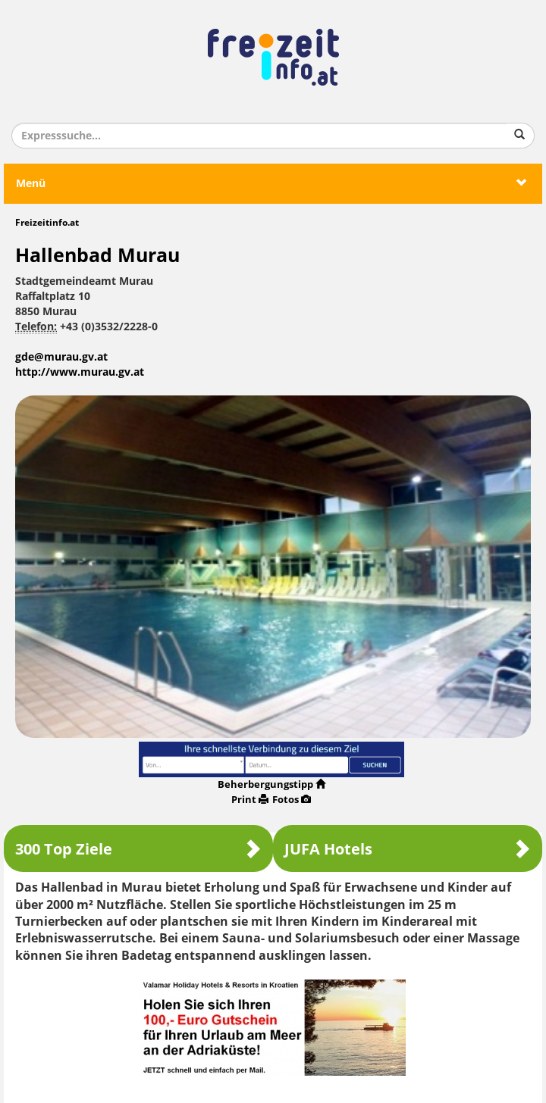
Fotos (291, 799)
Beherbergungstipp (271, 784)
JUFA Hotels (407, 848)
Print (249, 799)
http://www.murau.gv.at (79, 372)
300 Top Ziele (138, 848)
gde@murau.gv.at (61, 357)
